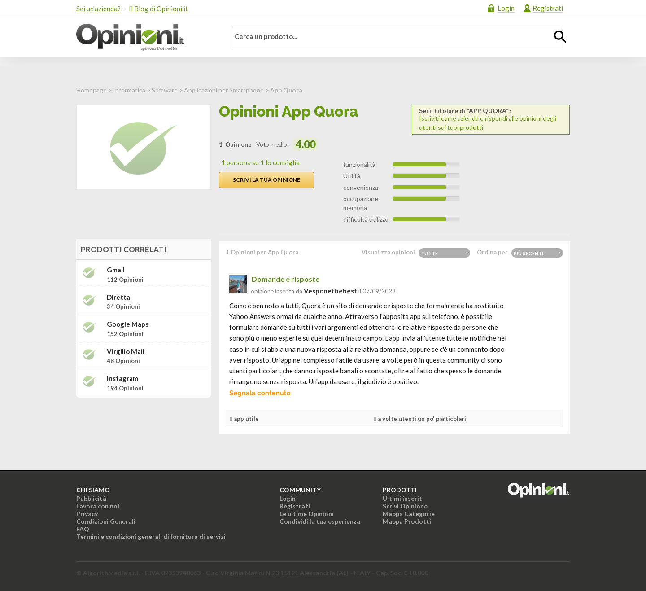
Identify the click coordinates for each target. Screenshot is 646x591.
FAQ (82, 529)
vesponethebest (330, 291)
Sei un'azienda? (98, 8)
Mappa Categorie (409, 513)
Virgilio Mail (125, 351)
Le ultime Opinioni (306, 513)
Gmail (116, 270)
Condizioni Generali (105, 521)
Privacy (87, 513)
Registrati (548, 8)
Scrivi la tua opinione (266, 179)
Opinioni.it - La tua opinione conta (145, 37)
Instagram (122, 378)
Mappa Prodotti (407, 521)
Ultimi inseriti (403, 498)
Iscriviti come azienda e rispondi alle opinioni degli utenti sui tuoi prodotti (491, 119)
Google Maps (127, 324)
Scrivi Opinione (405, 506)
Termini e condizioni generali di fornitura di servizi (151, 536)
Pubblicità (91, 498)
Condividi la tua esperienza (319, 521)
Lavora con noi (97, 506)
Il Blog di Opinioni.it (158, 8)
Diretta (118, 297)
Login (506, 8)
